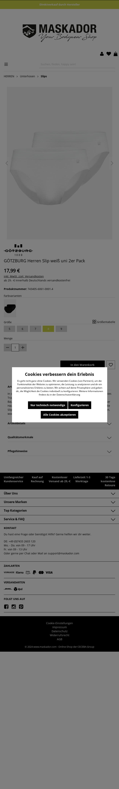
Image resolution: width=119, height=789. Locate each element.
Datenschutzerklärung (68, 394)
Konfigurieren (80, 405)
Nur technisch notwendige (47, 405)
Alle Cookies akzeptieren (59, 414)
